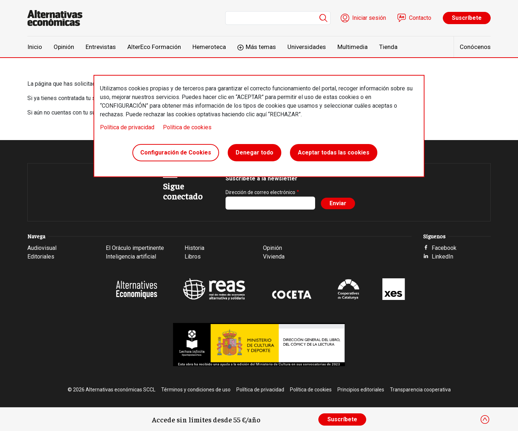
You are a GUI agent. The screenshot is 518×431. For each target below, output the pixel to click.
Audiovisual (41, 247)
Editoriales (40, 256)
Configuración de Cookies (175, 152)
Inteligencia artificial (131, 256)
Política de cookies (187, 127)
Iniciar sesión (369, 17)
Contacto (420, 17)
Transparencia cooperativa (420, 389)
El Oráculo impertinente (135, 247)
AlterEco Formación (154, 46)
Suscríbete (467, 17)
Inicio (34, 46)
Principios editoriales (360, 389)
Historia (194, 247)
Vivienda (274, 256)
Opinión (64, 46)
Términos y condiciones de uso (196, 389)
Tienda (388, 46)
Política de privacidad (127, 127)
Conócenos (475, 46)
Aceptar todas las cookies (333, 152)
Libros (193, 256)
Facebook (444, 247)
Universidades (306, 46)
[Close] (485, 419)
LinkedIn (442, 256)
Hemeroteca (209, 46)
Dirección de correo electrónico (260, 192)
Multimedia (352, 46)
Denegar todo (254, 152)
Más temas (261, 46)
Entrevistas (101, 46)
